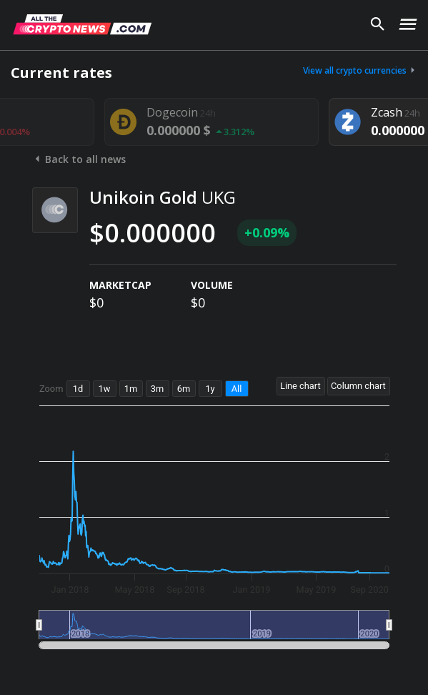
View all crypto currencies (360, 70)
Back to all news (79, 159)
